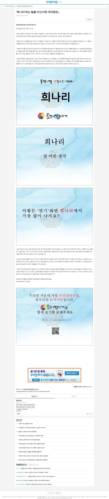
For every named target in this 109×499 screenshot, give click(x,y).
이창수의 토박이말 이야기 (25, 6)
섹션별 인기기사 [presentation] (33, 464)
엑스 (21, 19)
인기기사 (19, 420)
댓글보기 (34, 396)
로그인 (51, 493)
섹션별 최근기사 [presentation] (21, 464)
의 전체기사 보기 (83, 387)
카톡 (24, 19)
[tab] (21, 464)
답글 (18, 413)
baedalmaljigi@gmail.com (31, 389)
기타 (27, 19)
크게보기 (89, 19)
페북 (17, 19)
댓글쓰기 (74, 396)
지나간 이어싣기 (10, 6)
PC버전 (58, 493)
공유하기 (107, 6)
